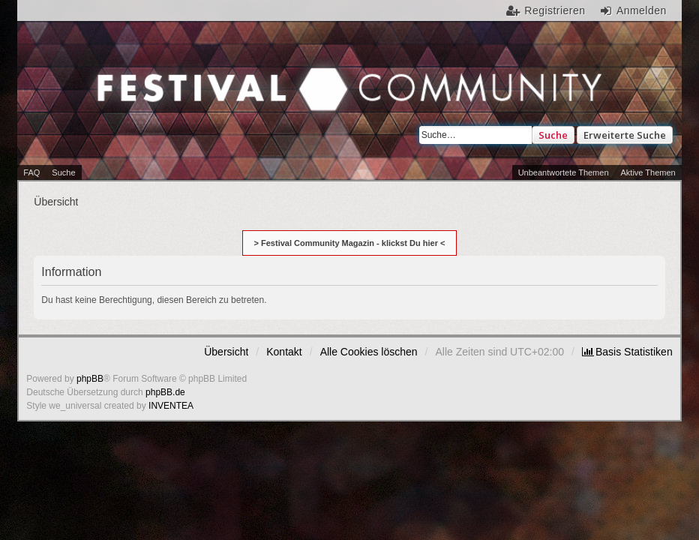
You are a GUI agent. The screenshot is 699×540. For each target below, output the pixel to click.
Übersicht (226, 352)
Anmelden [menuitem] (641, 10)
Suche (553, 135)
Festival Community (187, 100)
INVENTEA (171, 405)
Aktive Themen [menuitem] (648, 172)
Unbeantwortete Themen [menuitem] (563, 172)
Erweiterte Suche (625, 135)
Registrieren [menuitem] (554, 10)
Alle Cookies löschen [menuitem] (369, 352)
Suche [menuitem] (63, 172)
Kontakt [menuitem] (284, 352)
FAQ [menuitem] (31, 172)
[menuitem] (627, 351)
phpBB (90, 379)
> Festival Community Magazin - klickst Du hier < (350, 243)
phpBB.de (165, 392)
